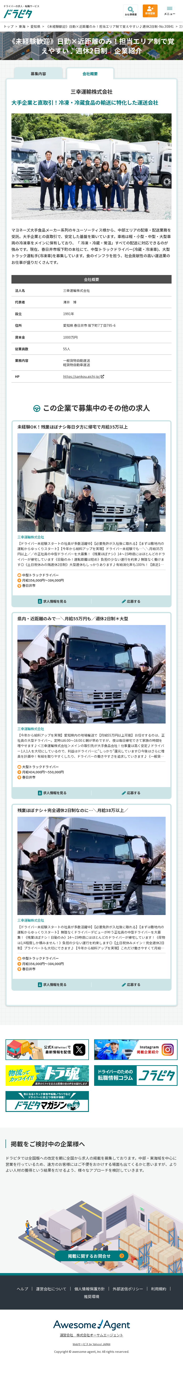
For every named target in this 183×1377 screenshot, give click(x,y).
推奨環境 (91, 1296)
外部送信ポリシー (128, 1289)
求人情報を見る (54, 601)
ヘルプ (22, 1289)
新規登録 (150, 10)
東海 (22, 26)
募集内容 (38, 73)
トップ (9, 26)
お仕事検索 (130, 11)
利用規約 (158, 1289)
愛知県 (35, 26)
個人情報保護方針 (89, 1289)
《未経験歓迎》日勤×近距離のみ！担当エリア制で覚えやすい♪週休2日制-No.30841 (110, 26)
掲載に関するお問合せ (96, 1256)
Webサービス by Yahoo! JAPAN (91, 1344)
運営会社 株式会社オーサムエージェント (91, 1334)
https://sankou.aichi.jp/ (81, 376)
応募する (133, 601)
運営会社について (51, 1289)
